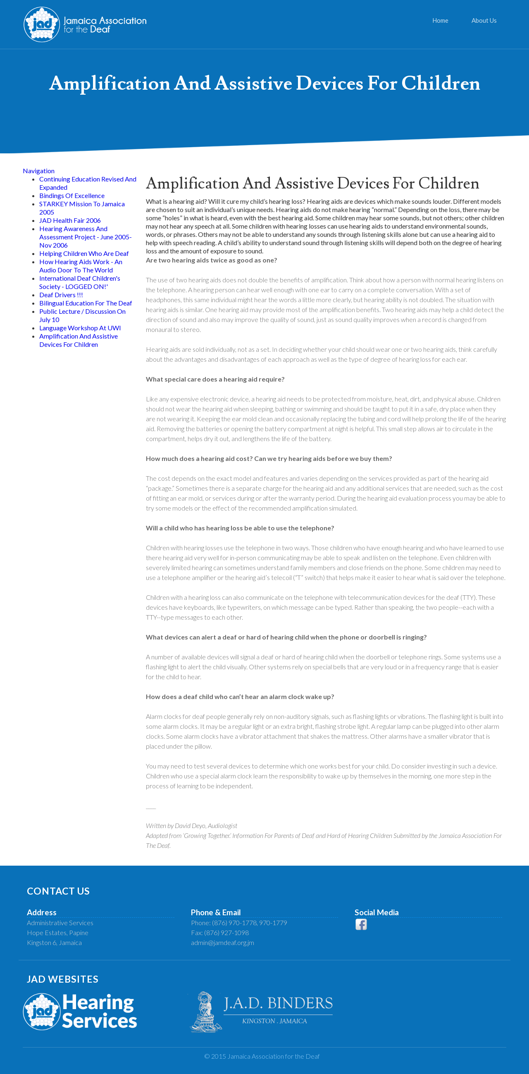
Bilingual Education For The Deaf (85, 303)
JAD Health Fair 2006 (70, 220)
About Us (484, 20)
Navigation (39, 170)
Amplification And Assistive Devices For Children (78, 340)
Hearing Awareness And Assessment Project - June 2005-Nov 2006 (85, 236)
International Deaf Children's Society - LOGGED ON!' (79, 282)
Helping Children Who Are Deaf (84, 253)
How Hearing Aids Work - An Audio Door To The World (80, 266)
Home (440, 20)
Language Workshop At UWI (80, 328)
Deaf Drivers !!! (61, 294)
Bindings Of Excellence (72, 195)
